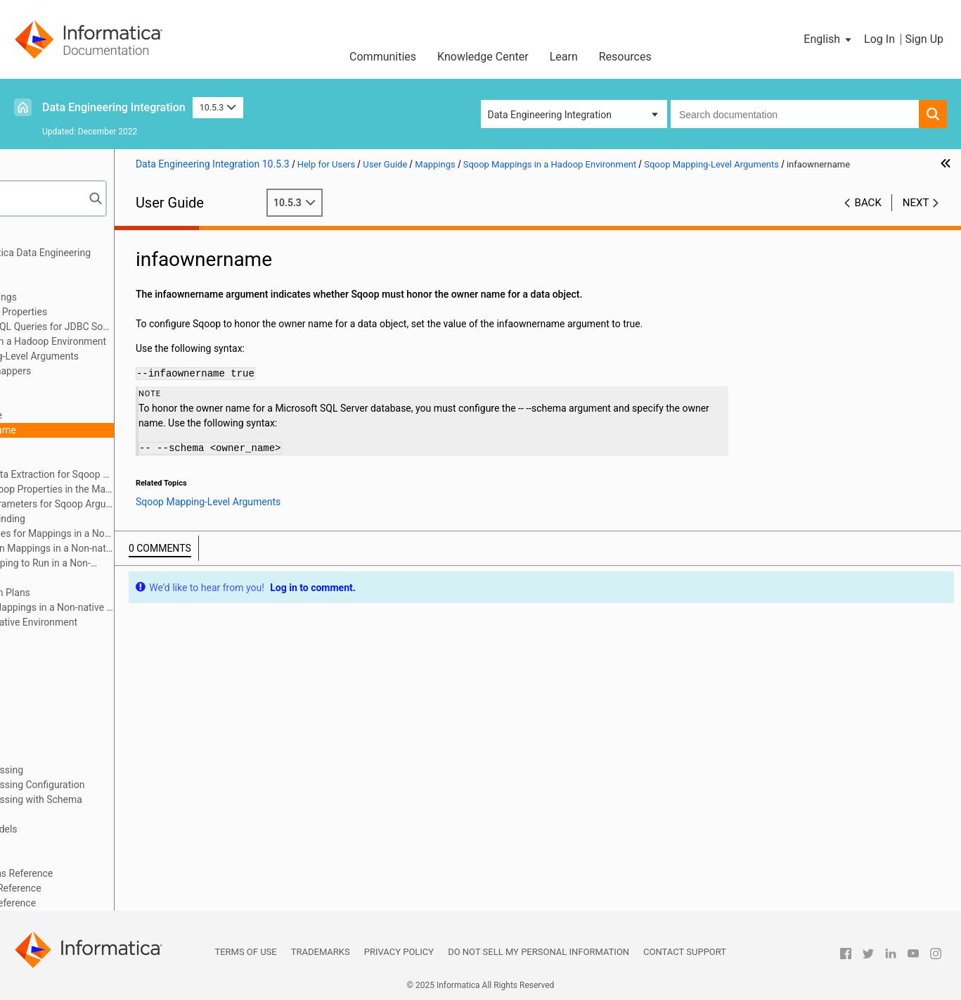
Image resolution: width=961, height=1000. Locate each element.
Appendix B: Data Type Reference (95, 888)
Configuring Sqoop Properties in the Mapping (149, 489)
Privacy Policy (399, 952)
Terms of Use (245, 952)
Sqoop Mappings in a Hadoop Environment (138, 341)
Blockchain (47, 843)
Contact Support (684, 952)
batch (85, 400)
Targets (39, 666)
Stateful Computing (65, 858)
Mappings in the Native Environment (124, 622)
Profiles (39, 740)
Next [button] (916, 217)
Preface (40, 237)
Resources (625, 56)
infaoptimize (100, 415)
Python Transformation (73, 696)
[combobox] (795, 114)
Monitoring (47, 755)
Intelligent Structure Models (83, 829)
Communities (382, 56)
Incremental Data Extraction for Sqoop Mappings (149, 474)
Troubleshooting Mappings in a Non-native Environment (142, 607)
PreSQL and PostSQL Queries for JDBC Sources (142, 326)
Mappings (45, 282)
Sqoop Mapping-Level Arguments (131, 356)
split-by (88, 385)
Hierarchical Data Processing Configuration (117, 784)
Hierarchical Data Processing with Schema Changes (116, 807)
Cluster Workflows (63, 725)
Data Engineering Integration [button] (550, 114)
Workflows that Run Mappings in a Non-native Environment (142, 548)
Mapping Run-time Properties (109, 311)
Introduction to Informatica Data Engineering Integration (120, 260)
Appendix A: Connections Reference (101, 873)
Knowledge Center (483, 56)
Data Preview (51, 710)
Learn (564, 56)
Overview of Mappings (93, 297)
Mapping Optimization (71, 637)
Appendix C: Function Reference (92, 903)
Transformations (59, 681)
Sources (41, 651)
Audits (59, 577)
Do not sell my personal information (538, 952)
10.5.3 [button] (218, 107)
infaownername (107, 430)
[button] (828, 39)
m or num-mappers (114, 370)
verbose (90, 459)
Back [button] (868, 217)
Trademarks (320, 952)
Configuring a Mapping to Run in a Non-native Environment (123, 564)
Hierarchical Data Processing (86, 770)
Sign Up (924, 39)
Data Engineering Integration (114, 107)
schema (90, 444)
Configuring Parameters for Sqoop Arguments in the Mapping (149, 504)
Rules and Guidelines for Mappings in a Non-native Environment (134, 534)
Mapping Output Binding (98, 518)
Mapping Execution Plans (100, 592)
